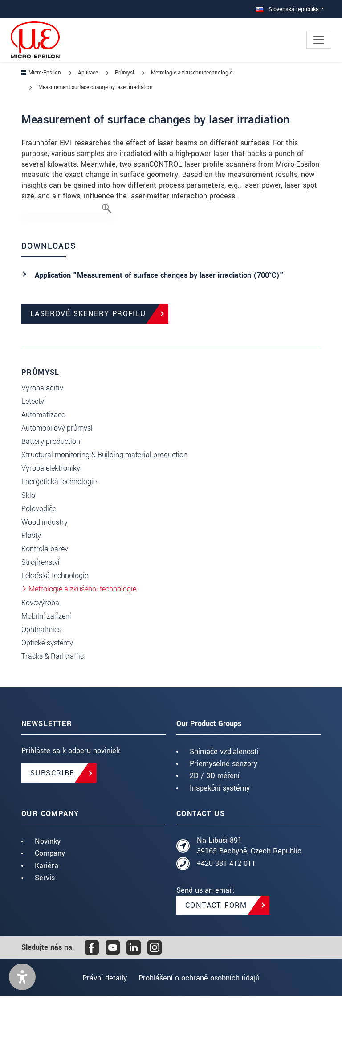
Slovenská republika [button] (287, 9)
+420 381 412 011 (226, 925)
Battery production (50, 503)
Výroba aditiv (42, 450)
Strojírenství (40, 624)
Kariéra (46, 927)
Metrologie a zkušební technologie (82, 651)
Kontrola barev (44, 611)
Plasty (31, 597)
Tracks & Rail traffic (52, 718)
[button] (22, 1038)
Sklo (28, 557)
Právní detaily (102, 1040)
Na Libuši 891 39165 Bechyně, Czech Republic (249, 907)
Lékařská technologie (54, 637)
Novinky (48, 903)
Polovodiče (38, 571)
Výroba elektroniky (50, 530)
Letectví (33, 463)
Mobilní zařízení (46, 678)
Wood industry (44, 584)
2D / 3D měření (215, 837)
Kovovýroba (40, 665)
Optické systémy (47, 705)
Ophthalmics (41, 691)
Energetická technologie (59, 543)
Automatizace (43, 477)
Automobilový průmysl (57, 490)
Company (50, 915)
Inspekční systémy (220, 849)
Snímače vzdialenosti (224, 813)
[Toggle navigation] (318, 40)
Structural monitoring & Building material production (104, 517)
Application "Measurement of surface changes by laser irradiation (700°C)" (159, 337)
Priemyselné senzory (223, 825)
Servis (45, 939)
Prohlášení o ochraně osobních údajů (201, 1040)
